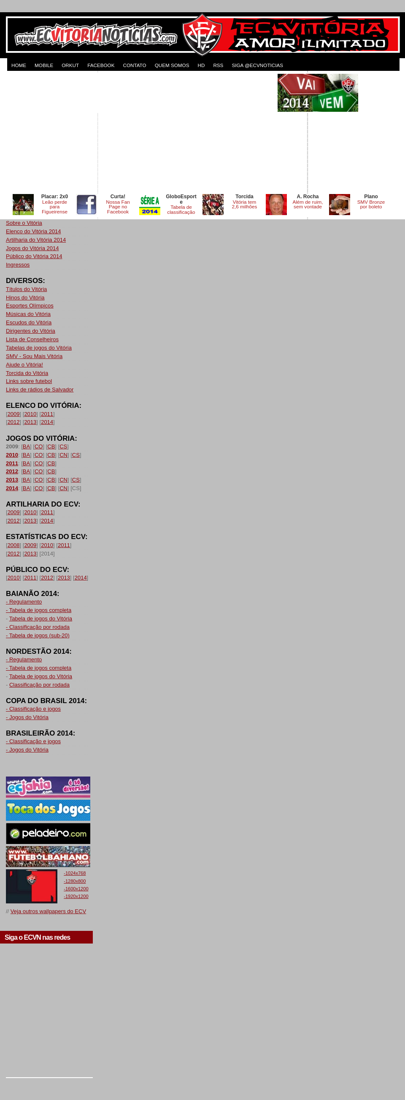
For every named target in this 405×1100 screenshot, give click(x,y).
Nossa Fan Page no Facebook (118, 207)
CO (39, 446)
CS (63, 446)
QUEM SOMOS (172, 65)
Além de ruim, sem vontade (307, 204)
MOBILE (44, 65)
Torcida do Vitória (27, 373)
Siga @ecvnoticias (257, 65)
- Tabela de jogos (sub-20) (38, 635)
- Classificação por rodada (38, 627)
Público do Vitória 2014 (34, 256)
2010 (30, 414)
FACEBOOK (100, 65)
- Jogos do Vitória (27, 717)
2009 (14, 414)
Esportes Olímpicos (30, 305)
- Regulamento (24, 602)
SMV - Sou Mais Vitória (34, 356)
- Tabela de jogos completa (38, 610)
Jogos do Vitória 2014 (32, 248)
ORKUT (70, 65)
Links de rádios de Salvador (39, 389)
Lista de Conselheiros (32, 339)
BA (26, 446)
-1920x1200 (76, 896)
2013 (30, 422)
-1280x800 (75, 881)
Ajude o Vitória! (24, 364)
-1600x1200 (76, 888)
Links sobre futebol (29, 381)
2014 (47, 422)
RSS (218, 65)
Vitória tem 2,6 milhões (244, 204)
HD (201, 65)
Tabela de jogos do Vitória (40, 618)
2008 (14, 545)
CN (63, 455)
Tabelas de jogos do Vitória (39, 348)
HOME (18, 65)
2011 (47, 414)
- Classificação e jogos (33, 709)
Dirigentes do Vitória (30, 331)
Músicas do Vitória (28, 314)
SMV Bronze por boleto (371, 204)
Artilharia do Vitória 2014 (36, 240)
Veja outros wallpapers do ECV (48, 911)
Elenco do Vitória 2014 (33, 231)
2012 (14, 422)
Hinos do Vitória (25, 297)
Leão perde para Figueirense (55, 207)
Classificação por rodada (39, 685)
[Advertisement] (141, 133)
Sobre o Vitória (24, 223)
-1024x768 (75, 873)
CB (51, 446)
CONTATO (134, 65)
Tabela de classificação (181, 209)
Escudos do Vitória (28, 322)
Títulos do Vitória (26, 289)
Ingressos (18, 265)
